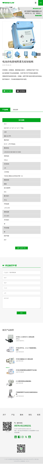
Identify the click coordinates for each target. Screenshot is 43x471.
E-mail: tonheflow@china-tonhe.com (22, 428)
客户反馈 (7, 91)
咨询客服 (21, 91)
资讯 (30, 415)
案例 (21, 415)
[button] (38, 54)
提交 (21, 312)
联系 (38, 415)
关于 (4, 415)
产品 (13, 415)
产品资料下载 (21, 248)
